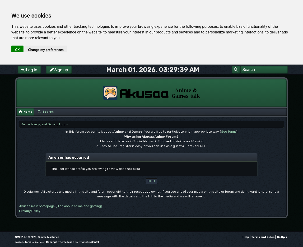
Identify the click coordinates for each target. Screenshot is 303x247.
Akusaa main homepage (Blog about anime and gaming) (60, 206)
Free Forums (36, 242)
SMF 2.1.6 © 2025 (25, 237)
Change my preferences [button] (46, 50)
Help (245, 237)
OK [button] (17, 50)
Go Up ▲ (282, 237)
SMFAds (19, 242)
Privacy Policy (29, 211)
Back (151, 181)
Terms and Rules (263, 237)
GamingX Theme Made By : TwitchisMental (72, 242)
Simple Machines (48, 237)
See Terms (228, 131)
